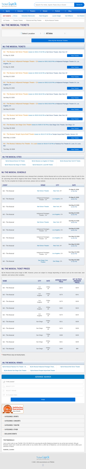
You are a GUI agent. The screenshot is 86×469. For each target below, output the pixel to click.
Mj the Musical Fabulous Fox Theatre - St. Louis (16, 366)
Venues (45, 11)
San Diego (56, 261)
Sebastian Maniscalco (32, 16)
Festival (57, 11)
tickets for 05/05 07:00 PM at (39, 125)
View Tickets (75, 55)
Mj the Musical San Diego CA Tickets (15, 165)
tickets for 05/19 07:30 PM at (42, 145)
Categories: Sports (12, 417)
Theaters (32, 11)
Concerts (20, 11)
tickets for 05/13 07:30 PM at (40, 134)
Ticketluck (16, 4)
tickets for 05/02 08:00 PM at (35, 94)
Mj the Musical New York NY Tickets (70, 161)
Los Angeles (56, 199)
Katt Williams (73, 16)
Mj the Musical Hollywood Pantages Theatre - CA (43, 366)
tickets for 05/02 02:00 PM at (35, 73)
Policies (52, 462)
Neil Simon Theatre (43, 191)
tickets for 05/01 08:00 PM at (41, 62)
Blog (70, 11)
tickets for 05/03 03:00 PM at (35, 115)
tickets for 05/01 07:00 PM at (35, 52)
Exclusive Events (11, 434)
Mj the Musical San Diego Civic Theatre (15, 370)
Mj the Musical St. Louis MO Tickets (43, 165)
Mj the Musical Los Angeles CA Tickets (43, 161)
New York (56, 191)
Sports (8, 11)
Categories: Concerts (12, 421)
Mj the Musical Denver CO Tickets (15, 161)
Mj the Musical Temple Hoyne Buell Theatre (43, 370)
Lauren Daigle (60, 16)
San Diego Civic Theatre (43, 261)
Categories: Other (11, 429)
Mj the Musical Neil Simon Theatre (70, 366)
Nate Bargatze (47, 16)
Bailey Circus (17, 16)
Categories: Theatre (12, 425)
